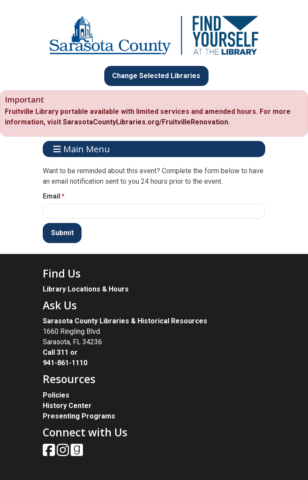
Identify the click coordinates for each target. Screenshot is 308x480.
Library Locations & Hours (86, 289)
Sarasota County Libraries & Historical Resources (125, 321)
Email (51, 196)
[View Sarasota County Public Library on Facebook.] (50, 453)
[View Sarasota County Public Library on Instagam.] (64, 453)
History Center (67, 405)
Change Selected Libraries (156, 76)
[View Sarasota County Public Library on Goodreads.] (77, 453)
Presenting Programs (79, 416)
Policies (56, 395)
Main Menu (81, 149)
